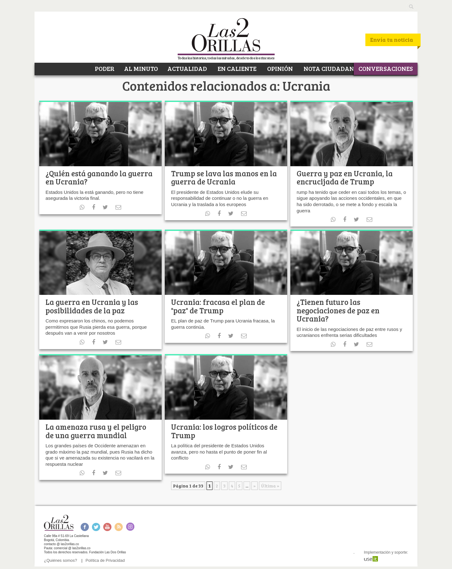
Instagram (130, 527)
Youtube (107, 527)
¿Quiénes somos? (60, 560)
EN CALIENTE (236, 68)
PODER (104, 68)
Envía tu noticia (391, 39)
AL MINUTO (141, 68)
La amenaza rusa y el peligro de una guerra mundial (96, 431)
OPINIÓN (279, 68)
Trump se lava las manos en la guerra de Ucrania (224, 177)
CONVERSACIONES (385, 68)
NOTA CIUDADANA (330, 68)
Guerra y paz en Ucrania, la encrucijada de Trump (345, 177)
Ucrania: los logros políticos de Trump (224, 431)
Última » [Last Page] (270, 486)
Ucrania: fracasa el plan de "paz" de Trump (218, 306)
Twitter (96, 527)
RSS (119, 527)
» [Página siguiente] (254, 486)
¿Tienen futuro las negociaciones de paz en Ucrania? (338, 310)
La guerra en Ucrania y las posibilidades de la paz (92, 306)
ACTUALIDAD (187, 68)
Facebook (84, 527)
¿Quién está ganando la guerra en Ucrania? (99, 177)
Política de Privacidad (105, 560)
